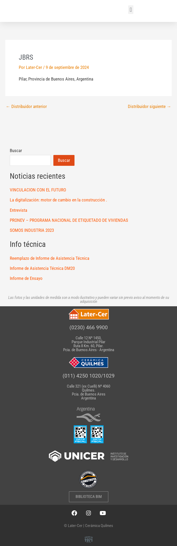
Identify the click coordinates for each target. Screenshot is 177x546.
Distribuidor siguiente (149, 106)
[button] (130, 9)
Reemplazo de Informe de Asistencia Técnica (49, 258)
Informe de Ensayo (26, 278)
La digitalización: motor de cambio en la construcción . (58, 200)
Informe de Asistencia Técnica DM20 (42, 268)
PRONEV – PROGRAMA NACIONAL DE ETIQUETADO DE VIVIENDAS (69, 220)
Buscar (16, 150)
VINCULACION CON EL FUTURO (38, 189)
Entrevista (18, 210)
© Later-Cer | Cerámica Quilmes (88, 525)
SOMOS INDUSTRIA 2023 (32, 230)
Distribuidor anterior (26, 106)
